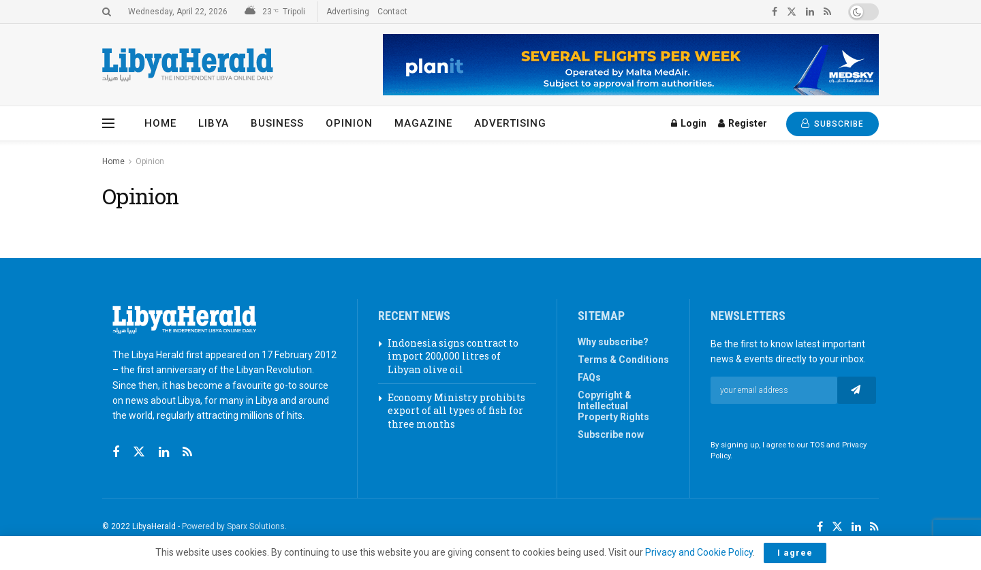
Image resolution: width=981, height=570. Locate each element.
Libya (213, 123)
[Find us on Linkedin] (164, 452)
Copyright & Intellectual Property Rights (613, 406)
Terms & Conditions (623, 359)
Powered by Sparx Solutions (233, 526)
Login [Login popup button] (688, 123)
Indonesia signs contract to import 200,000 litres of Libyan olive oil (453, 356)
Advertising (347, 11)
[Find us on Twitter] (139, 452)
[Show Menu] (108, 123)
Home (160, 123)
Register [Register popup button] (742, 123)
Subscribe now (611, 434)
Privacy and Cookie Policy (699, 552)
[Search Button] (106, 11)
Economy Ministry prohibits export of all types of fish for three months (456, 410)
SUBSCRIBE (832, 123)
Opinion (349, 123)
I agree (795, 553)
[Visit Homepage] (187, 65)
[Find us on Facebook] (115, 452)
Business (277, 123)
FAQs (589, 377)
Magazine (423, 123)
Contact (392, 11)
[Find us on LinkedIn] (856, 527)
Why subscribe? (613, 341)
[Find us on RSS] (187, 452)
